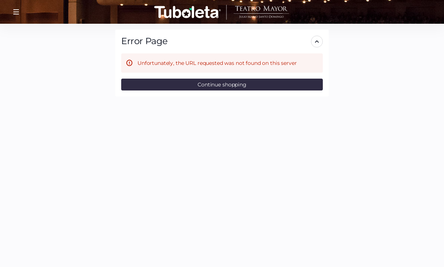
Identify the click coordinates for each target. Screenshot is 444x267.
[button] (16, 11)
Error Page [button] (144, 41)
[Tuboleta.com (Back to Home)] (222, 12)
